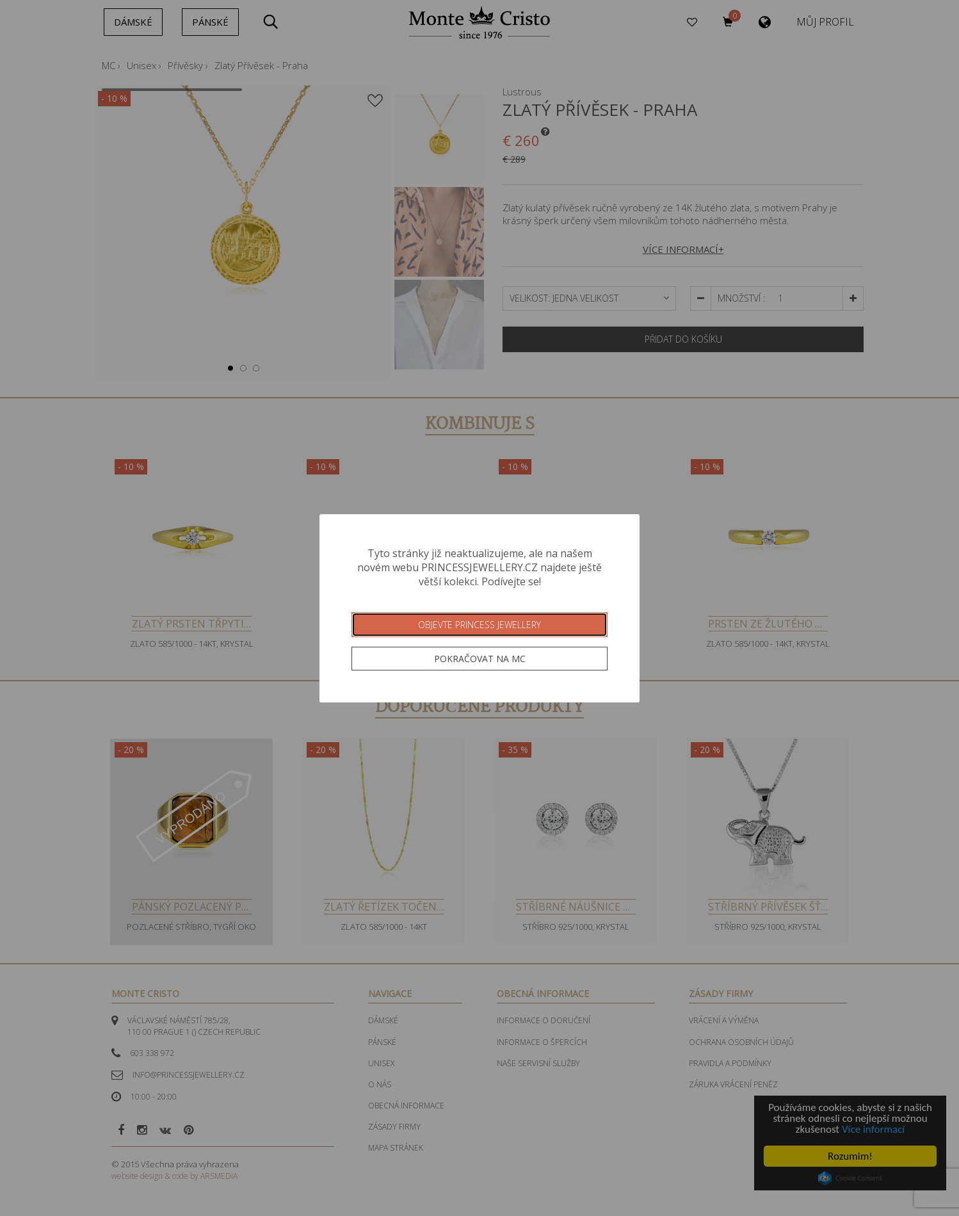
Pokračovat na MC (480, 659)
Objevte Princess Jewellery (479, 625)
